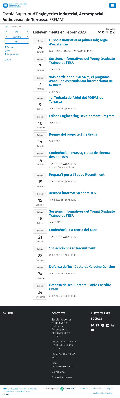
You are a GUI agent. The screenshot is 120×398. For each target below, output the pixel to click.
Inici (6, 27)
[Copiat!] (114, 32)
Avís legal (108, 389)
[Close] (112, 5)
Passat (10, 47)
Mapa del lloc (83, 389)
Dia (16, 32)
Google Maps (21, 335)
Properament (13, 54)
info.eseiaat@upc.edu (62, 366)
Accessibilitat (96, 389)
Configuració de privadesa (102, 393)
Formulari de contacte (62, 377)
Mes (17, 41)
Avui (9, 50)
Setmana (17, 36)
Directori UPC (58, 372)
